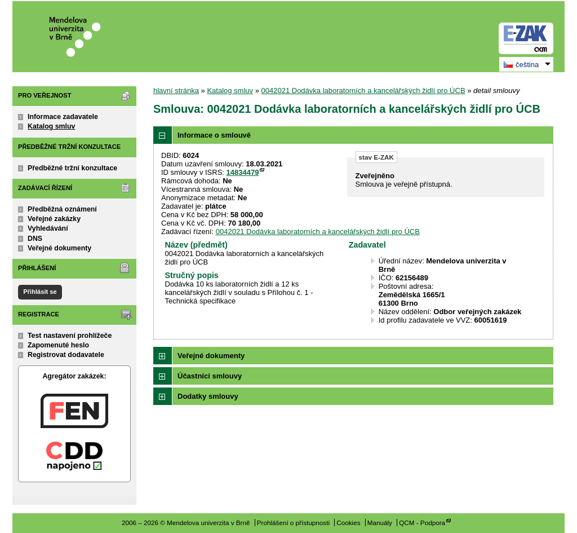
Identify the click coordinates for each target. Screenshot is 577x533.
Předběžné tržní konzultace (72, 168)
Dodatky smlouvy (207, 396)
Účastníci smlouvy (209, 376)
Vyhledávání (48, 228)
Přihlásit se (39, 291)
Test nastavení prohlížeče (70, 336)
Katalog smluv (51, 126)
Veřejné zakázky (54, 219)
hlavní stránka (176, 90)
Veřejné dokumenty (59, 248)
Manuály (379, 522)
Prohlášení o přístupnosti (293, 522)
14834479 (243, 172)
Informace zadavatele (63, 117)
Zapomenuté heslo (58, 345)
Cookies (348, 522)
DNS (35, 239)
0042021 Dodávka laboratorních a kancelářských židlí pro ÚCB (363, 90)
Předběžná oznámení (62, 209)
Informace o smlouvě (214, 135)
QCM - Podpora (422, 522)
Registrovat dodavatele (66, 355)
